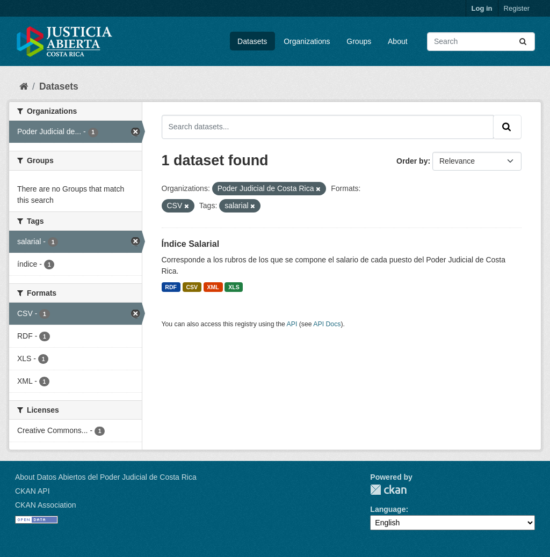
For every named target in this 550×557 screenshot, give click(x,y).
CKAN (388, 489)
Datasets (252, 41)
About (398, 41)
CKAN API (32, 491)
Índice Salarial (191, 243)
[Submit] (523, 41)
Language (388, 509)
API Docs (327, 324)
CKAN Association (45, 505)
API (292, 324)
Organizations (307, 41)
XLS (233, 287)
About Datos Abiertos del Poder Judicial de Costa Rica (106, 477)
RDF (171, 287)
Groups (358, 41)
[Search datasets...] (481, 41)
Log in (482, 8)
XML (213, 287)
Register (517, 8)
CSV (192, 287)
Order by (412, 161)
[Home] (23, 86)
